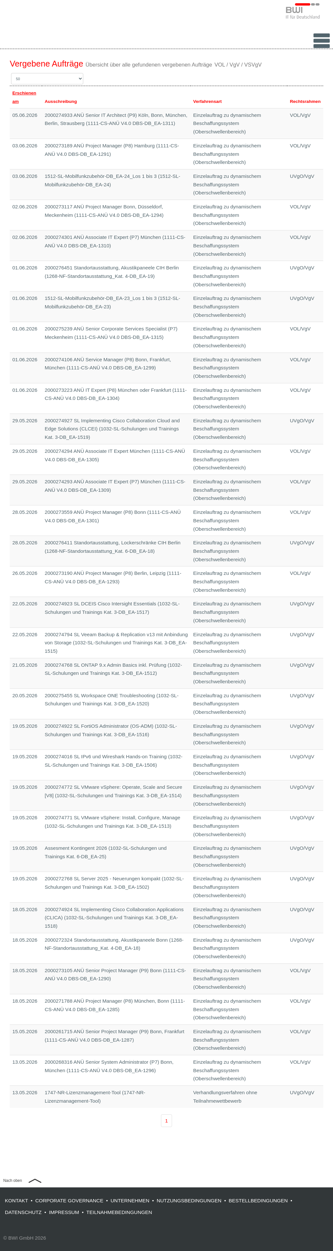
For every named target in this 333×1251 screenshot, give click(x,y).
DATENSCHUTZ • (27, 1212)
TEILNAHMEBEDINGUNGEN (119, 1212)
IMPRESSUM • (67, 1212)
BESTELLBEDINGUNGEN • (262, 1200)
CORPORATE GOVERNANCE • (73, 1200)
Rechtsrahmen (305, 101)
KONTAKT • (20, 1200)
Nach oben (12, 1180)
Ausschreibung (61, 101)
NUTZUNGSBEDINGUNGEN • (193, 1200)
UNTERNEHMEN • (134, 1200)
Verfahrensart (207, 101)
